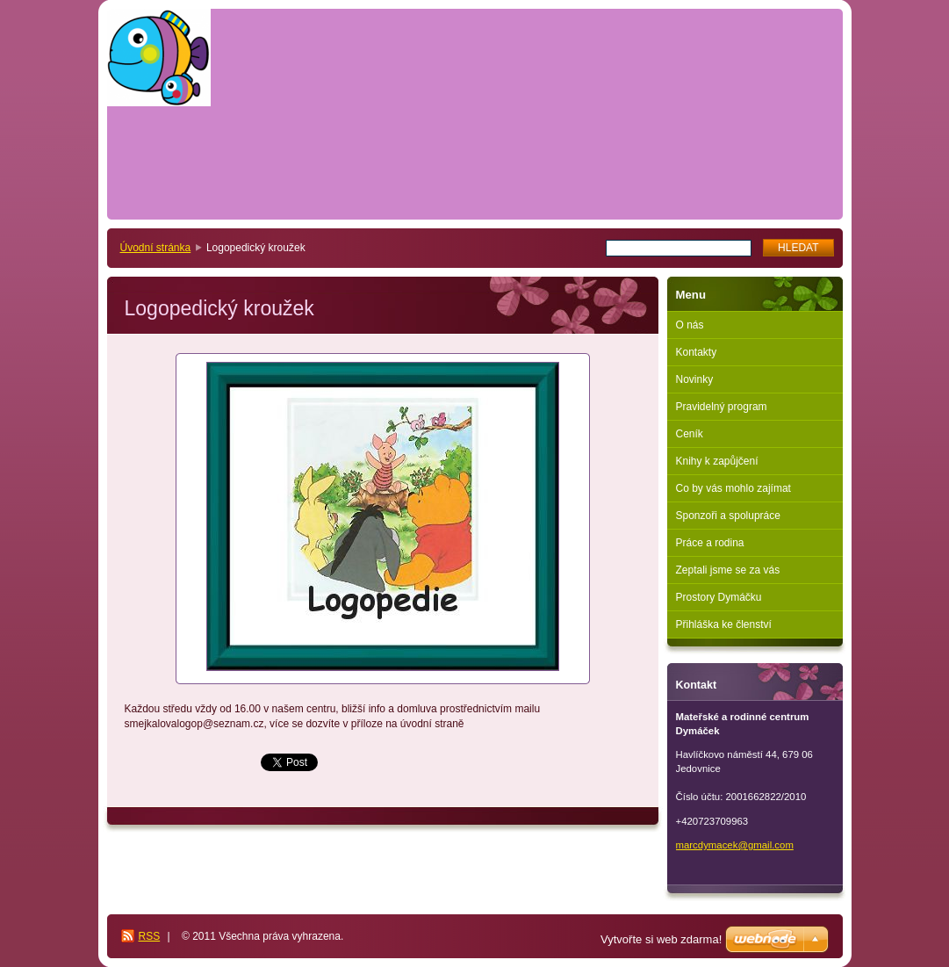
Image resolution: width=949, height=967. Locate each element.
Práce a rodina (710, 543)
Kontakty (696, 352)
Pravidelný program (721, 407)
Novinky (695, 379)
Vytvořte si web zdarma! (661, 939)
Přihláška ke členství (724, 624)
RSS (150, 936)
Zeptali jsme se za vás (728, 570)
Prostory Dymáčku (719, 597)
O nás (690, 325)
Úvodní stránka (155, 248)
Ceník (689, 434)
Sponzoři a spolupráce (728, 515)
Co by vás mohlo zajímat (733, 488)
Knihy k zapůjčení (717, 461)
